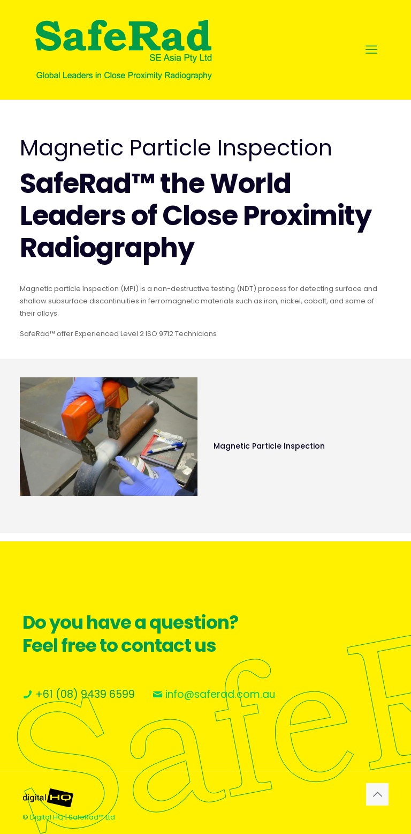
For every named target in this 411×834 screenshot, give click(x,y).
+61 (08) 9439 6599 (85, 694)
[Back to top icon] (377, 794)
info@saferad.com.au (220, 694)
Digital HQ (47, 817)
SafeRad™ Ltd (91, 817)
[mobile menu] (371, 50)
